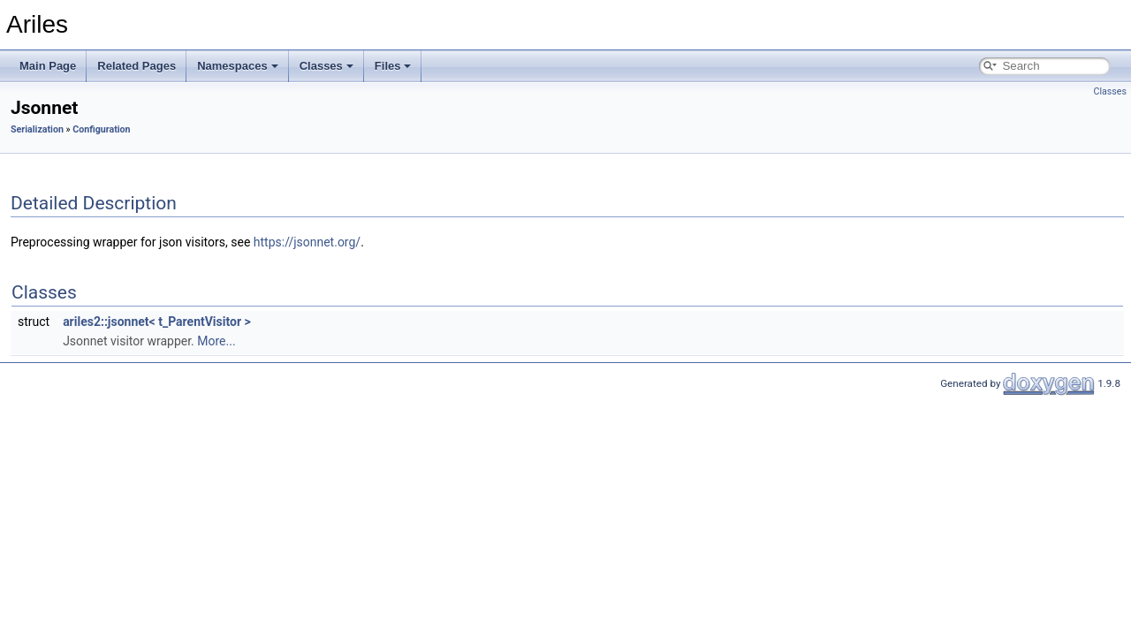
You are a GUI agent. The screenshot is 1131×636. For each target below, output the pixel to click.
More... (216, 341)
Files (393, 65)
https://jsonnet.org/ (307, 242)
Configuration (101, 129)
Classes (326, 65)
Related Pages (136, 65)
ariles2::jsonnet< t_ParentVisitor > (157, 321)
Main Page (47, 65)
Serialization (37, 129)
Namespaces (237, 65)
